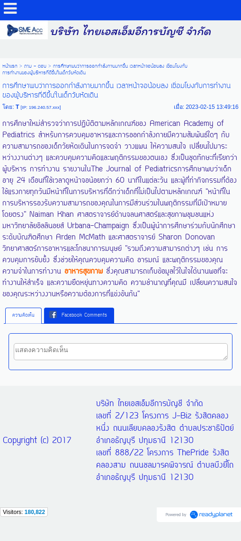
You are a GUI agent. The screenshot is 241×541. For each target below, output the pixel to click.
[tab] (23, 316)
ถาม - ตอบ (35, 66)
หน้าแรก (10, 66)
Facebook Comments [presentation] (78, 315)
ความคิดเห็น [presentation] (23, 315)
